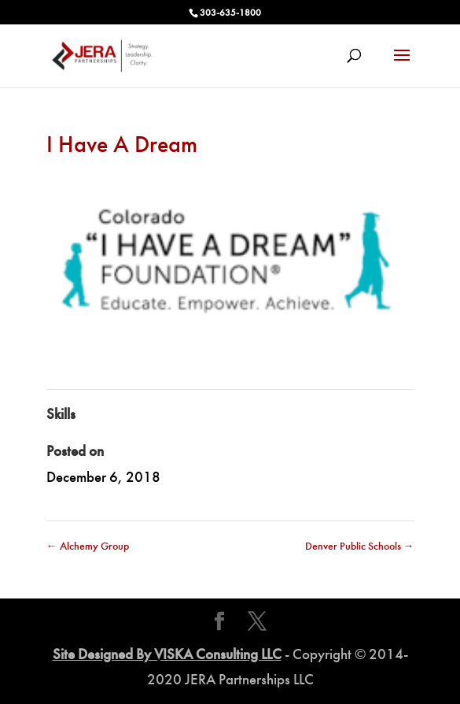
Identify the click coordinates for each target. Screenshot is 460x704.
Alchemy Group (87, 546)
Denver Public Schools (359, 546)
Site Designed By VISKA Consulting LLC (167, 654)
